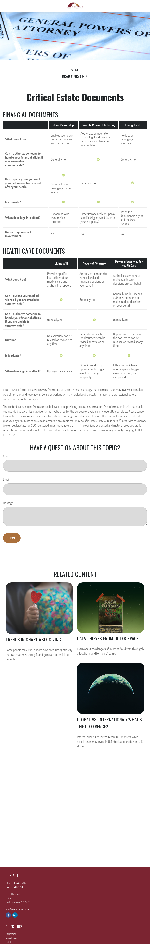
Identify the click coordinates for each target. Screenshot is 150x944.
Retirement (11, 933)
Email (6, 479)
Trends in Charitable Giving (33, 639)
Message (8, 503)
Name (6, 456)
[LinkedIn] (15, 915)
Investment (11, 938)
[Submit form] (12, 538)
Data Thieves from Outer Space (107, 638)
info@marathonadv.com (18, 908)
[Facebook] (8, 915)
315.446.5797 (19, 883)
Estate (9, 942)
